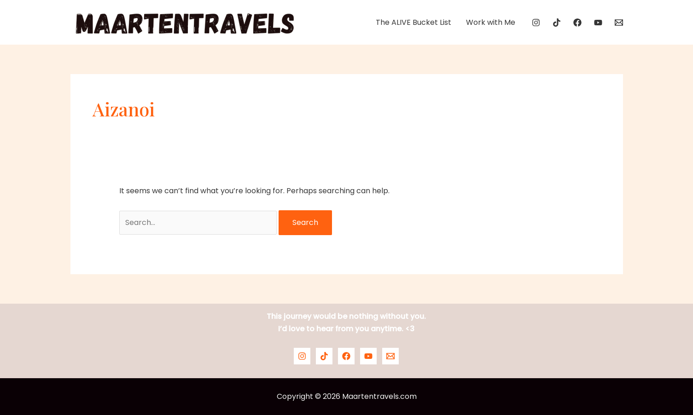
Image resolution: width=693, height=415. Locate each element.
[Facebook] (577, 22)
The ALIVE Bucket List (413, 22)
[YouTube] (598, 22)
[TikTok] (557, 22)
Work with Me (490, 22)
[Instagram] (536, 22)
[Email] (619, 22)
